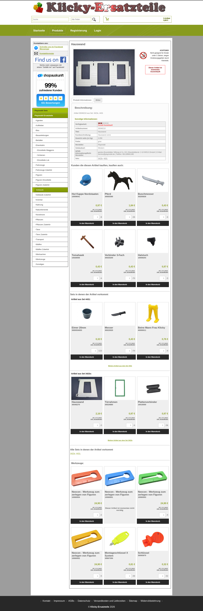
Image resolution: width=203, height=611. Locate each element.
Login (97, 30)
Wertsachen (41, 254)
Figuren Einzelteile (43, 180)
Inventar (39, 200)
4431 (105, 158)
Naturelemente (42, 210)
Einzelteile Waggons (45, 150)
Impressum (59, 601)
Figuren (39, 175)
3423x (100, 158)
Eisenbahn (40, 145)
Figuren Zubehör (43, 185)
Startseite (39, 30)
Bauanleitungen (42, 135)
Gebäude (40, 190)
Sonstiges (40, 264)
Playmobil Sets (41, 110)
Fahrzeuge (40, 165)
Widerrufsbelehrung (150, 601)
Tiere (38, 229)
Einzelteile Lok (43, 160)
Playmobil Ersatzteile (44, 115)
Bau (37, 130)
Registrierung (78, 30)
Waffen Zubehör (42, 249)
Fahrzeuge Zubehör (44, 170)
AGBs (71, 601)
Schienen (41, 155)
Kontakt (46, 601)
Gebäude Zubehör (43, 195)
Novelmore (40, 215)
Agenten (39, 120)
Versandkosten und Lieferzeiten (109, 601)
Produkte (57, 30)
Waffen (39, 244)
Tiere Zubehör (41, 234)
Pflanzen (39, 220)
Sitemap (133, 601)
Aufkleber (40, 125)
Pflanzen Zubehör (43, 224)
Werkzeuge (40, 259)
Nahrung (39, 205)
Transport (40, 239)
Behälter (39, 140)
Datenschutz (84, 601)
